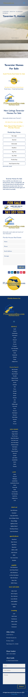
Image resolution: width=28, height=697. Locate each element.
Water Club (14, 580)
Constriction (14, 624)
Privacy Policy (14, 694)
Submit (21, 686)
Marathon (14, 148)
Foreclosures (14, 619)
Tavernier (14, 140)
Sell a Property (14, 593)
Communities (14, 604)
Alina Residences (14, 572)
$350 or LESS (14, 550)
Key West (14, 155)
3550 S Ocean (14, 583)
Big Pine (14, 152)
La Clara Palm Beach (14, 575)
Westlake (14, 560)
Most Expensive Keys (14, 163)
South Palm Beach (14, 531)
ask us (21, 267)
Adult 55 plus (14, 552)
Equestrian (14, 547)
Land (14, 613)
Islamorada (14, 144)
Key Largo (14, 136)
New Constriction (14, 557)
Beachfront (14, 544)
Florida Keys (14, 159)
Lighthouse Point (14, 523)
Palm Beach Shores (14, 529)
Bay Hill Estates (14, 510)
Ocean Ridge (14, 521)
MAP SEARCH (14, 601)
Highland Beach (14, 526)
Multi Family (14, 616)
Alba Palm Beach (14, 578)
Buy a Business (14, 596)
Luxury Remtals (14, 599)
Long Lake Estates (14, 515)
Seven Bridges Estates (14, 518)
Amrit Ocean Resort (14, 570)
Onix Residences (14, 567)
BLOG (14, 606)
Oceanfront (14, 539)
